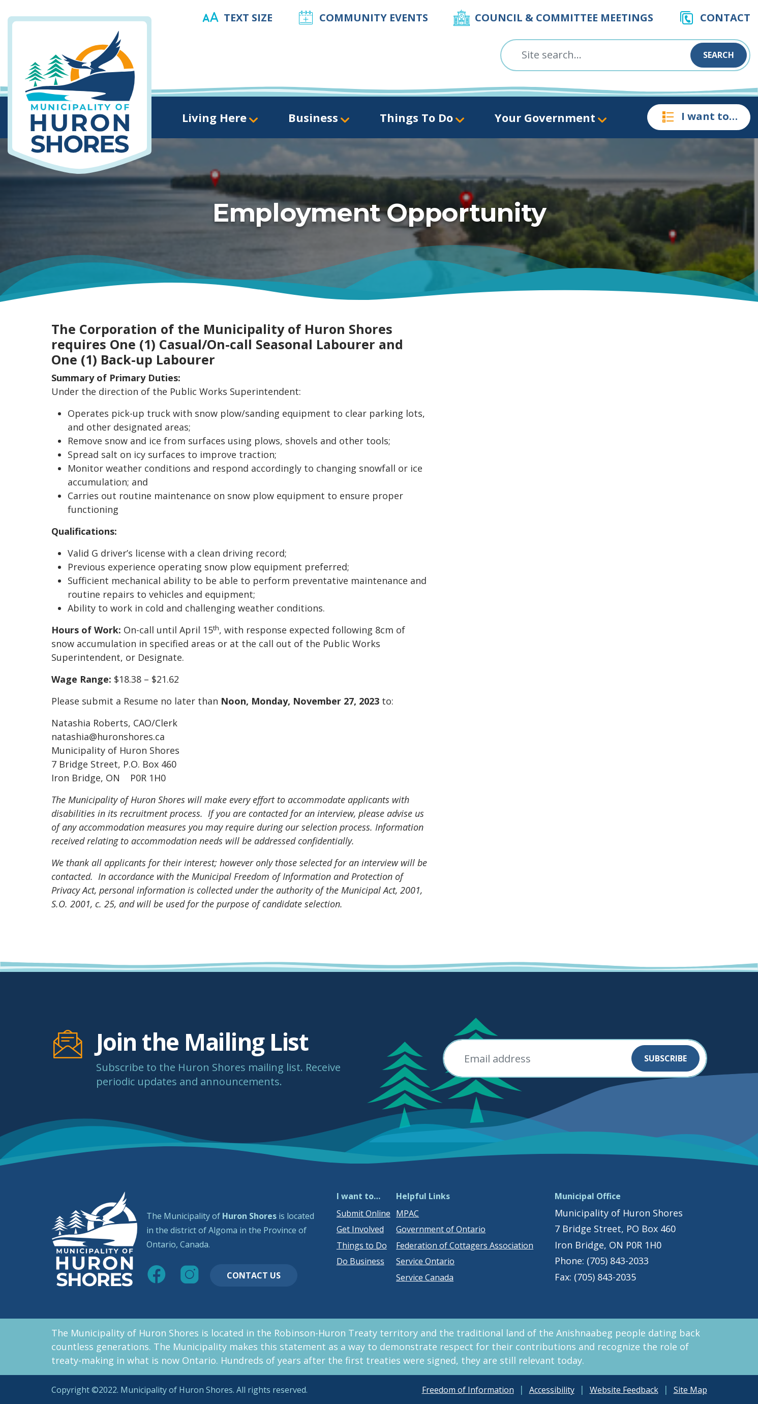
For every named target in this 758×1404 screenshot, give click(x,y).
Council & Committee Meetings (564, 17)
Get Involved (360, 1229)
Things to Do (362, 1245)
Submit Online (363, 1213)
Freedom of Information (468, 1389)
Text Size (248, 17)
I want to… (699, 117)
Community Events (373, 17)
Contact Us (254, 1275)
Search (718, 54)
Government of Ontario (441, 1229)
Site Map (690, 1389)
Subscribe (665, 1058)
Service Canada (424, 1277)
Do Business (360, 1261)
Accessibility (551, 1389)
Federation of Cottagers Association (464, 1245)
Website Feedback (624, 1389)
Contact (725, 17)
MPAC (407, 1213)
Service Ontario (425, 1261)
